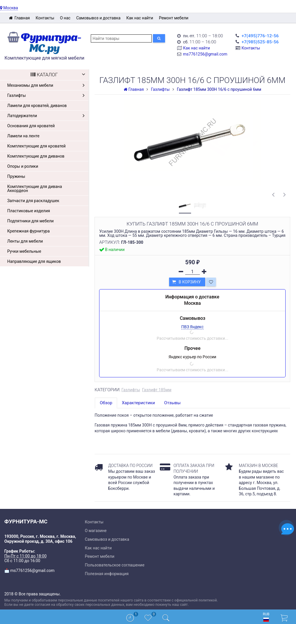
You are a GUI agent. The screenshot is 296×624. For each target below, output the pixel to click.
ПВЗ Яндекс (192, 326)
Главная (19, 18)
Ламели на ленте (23, 136)
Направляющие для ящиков (34, 261)
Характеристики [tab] (138, 402)
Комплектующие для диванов (35, 156)
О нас (65, 18)
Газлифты (47, 95)
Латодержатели (47, 115)
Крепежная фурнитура (28, 231)
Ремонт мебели (173, 18)
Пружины (16, 176)
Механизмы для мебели (47, 85)
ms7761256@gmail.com (205, 54)
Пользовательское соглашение (115, 565)
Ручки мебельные (24, 251)
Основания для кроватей (31, 125)
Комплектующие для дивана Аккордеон (34, 188)
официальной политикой (195, 600)
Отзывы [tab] (172, 402)
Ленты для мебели (25, 241)
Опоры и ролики (22, 166)
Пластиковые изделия (28, 210)
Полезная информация (107, 573)
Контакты (45, 18)
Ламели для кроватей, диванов (37, 105)
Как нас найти (139, 18)
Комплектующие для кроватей (36, 146)
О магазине (96, 530)
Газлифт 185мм (156, 389)
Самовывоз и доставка (98, 18)
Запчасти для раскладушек (33, 200)
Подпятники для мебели (30, 221)
